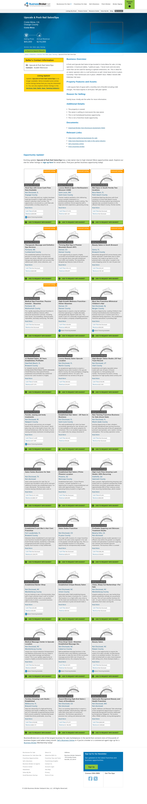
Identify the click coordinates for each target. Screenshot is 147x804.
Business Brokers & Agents (31, 764)
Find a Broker (106, 4)
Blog (111, 11)
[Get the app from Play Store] (114, 796)
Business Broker (30, 743)
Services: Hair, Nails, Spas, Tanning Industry (42, 88)
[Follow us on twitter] (96, 778)
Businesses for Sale (63, 4)
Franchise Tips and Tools (53, 758)
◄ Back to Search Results (35, 51)
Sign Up (91, 767)
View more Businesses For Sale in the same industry (87, 141)
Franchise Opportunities (30, 758)
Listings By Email (71, 11)
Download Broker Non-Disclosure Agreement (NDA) (86, 128)
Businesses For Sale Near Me (32, 755)
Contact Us (48, 764)
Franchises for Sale (80, 4)
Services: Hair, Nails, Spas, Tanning (34, 47)
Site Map (48, 769)
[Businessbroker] (37, 4)
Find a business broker (76, 146)
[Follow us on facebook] (90, 778)
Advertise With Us (50, 755)
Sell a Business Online (65, 740)
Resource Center (94, 11)
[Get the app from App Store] (114, 782)
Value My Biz (105, 11)
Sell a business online (76, 144)
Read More (29, 208)
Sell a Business (94, 4)
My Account (118, 11)
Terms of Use (49, 775)
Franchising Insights (51, 761)
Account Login (49, 767)
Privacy (47, 772)
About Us (48, 752)
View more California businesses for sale (82, 138)
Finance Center (82, 11)
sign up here (48, 162)
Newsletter (26, 769)
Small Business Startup (30, 775)
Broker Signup (117, 4)
